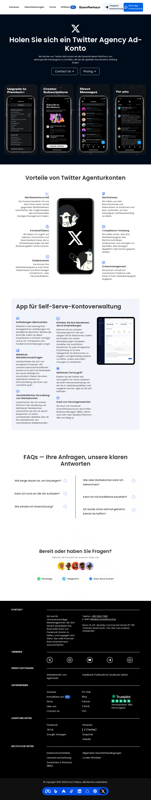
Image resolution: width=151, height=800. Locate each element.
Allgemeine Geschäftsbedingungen (102, 753)
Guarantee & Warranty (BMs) (59, 764)
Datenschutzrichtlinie (58, 753)
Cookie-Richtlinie (91, 757)
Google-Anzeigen (56, 734)
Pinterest (87, 724)
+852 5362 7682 (99, 616)
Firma (52, 7)
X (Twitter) (90, 729)
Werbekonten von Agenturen (57, 676)
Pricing (89, 71)
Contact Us (64, 71)
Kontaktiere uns (55, 696)
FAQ (84, 710)
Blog (84, 696)
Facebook (52, 724)
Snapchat (87, 734)
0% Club (86, 692)
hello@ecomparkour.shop (103, 619)
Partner (86, 701)
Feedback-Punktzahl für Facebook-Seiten (105, 674)
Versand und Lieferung (59, 757)
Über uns (51, 706)
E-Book (86, 706)
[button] (35, 7)
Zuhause (14, 7)
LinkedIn (86, 739)
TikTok (50, 729)
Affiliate (65, 7)
